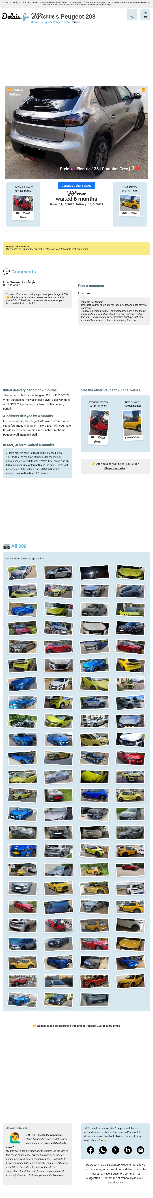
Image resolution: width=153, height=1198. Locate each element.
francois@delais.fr (16, 1175)
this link (85, 317)
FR (145, 12)
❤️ (136, 168)
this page (132, 320)
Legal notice (115, 1182)
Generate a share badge (76, 185)
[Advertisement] (76, 53)
